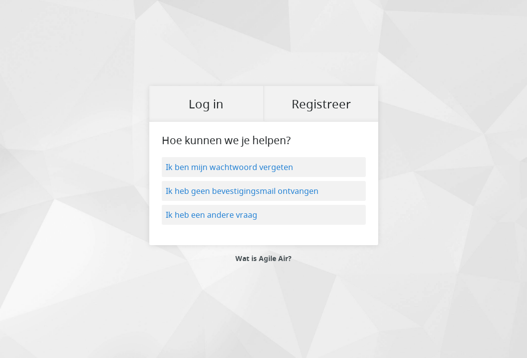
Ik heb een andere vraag (211, 214)
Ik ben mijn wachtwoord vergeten (229, 167)
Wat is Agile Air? (263, 259)
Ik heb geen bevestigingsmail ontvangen (242, 190)
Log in (206, 104)
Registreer (321, 104)
